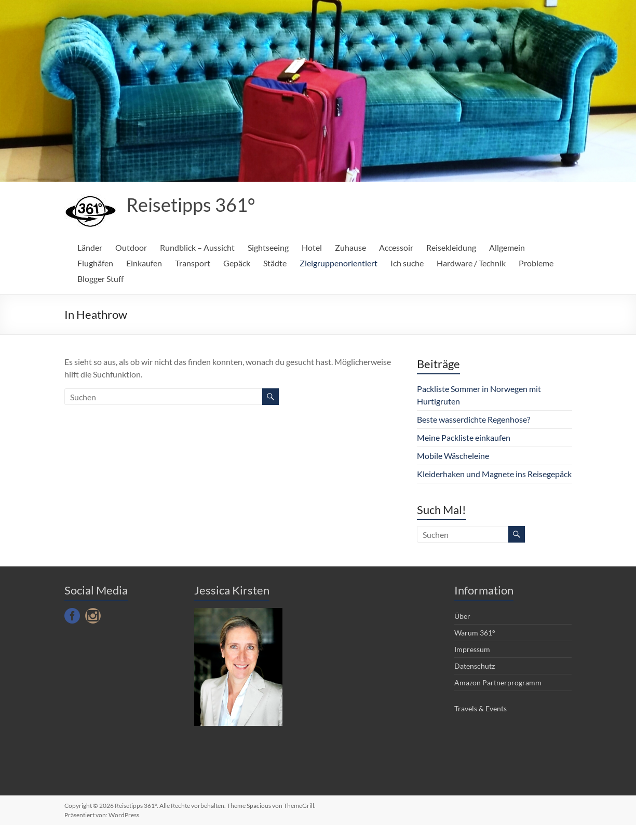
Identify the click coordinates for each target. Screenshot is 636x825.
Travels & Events (480, 708)
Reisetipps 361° (190, 204)
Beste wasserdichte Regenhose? (473, 419)
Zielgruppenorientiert (338, 263)
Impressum (472, 649)
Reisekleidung (451, 247)
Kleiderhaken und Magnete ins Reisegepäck (494, 474)
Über (462, 616)
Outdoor (131, 247)
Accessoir (396, 247)
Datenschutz (474, 665)
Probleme (536, 263)
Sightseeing (268, 247)
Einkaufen (144, 263)
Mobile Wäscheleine (453, 456)
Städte (275, 263)
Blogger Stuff (100, 278)
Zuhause (350, 247)
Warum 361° (474, 632)
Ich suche (407, 263)
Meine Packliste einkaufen (463, 437)
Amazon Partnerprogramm (498, 682)
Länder (89, 247)
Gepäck (236, 263)
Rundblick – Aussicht (197, 247)
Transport (192, 263)
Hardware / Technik (471, 263)
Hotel (312, 247)
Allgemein (507, 247)
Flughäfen (95, 263)
